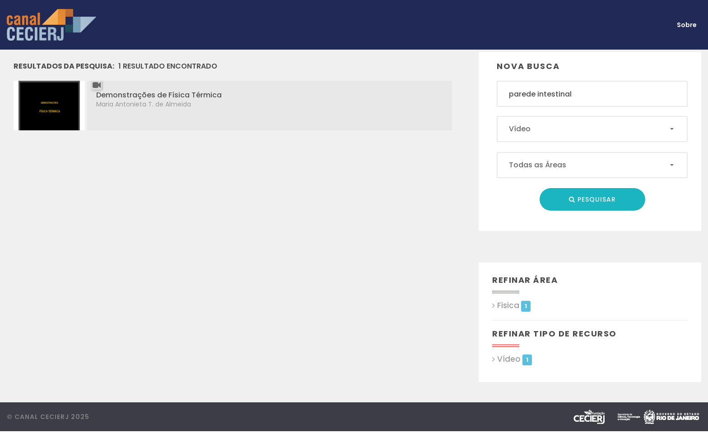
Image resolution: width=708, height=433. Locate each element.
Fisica (513, 305)
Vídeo (514, 359)
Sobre (687, 24)
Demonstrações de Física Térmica (159, 95)
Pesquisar (592, 199)
